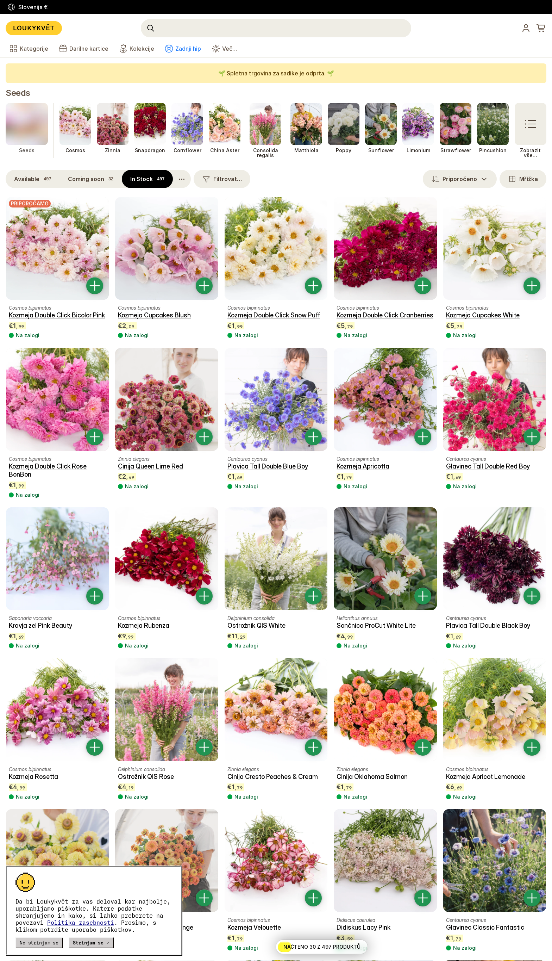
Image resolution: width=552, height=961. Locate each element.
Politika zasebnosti (80, 922)
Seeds (18, 93)
